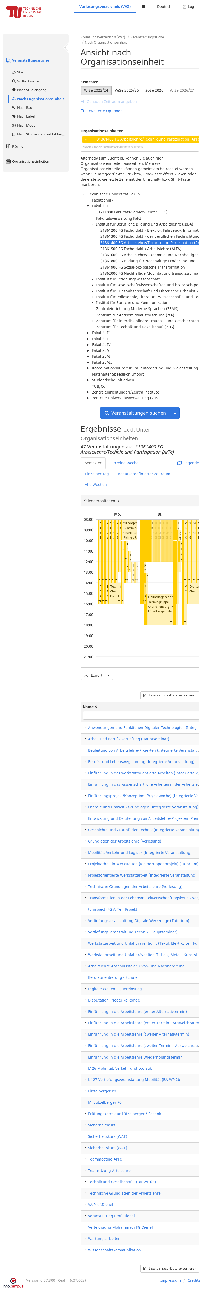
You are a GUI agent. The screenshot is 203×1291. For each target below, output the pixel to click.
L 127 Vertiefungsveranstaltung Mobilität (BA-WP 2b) (135, 1079)
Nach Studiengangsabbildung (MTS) (40, 134)
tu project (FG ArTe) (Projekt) (113, 909)
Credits (194, 1280)
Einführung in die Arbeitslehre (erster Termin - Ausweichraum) (144, 1022)
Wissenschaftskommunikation (114, 1249)
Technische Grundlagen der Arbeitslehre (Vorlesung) (135, 886)
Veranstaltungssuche (27, 60)
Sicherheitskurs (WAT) (107, 1136)
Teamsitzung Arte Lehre (109, 1170)
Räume (14, 146)
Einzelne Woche (124, 462)
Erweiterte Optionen (102, 110)
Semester (89, 81)
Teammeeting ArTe (105, 1159)
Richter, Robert (133, 537)
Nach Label (23, 116)
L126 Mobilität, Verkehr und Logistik (120, 1068)
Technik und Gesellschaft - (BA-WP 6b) (122, 1181)
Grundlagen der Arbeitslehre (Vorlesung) (124, 841)
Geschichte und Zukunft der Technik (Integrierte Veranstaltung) (145, 829)
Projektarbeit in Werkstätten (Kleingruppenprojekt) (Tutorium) (143, 863)
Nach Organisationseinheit (37, 98)
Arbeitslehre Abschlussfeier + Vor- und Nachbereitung (136, 966)
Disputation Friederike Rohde (114, 1000)
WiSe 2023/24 (96, 90)
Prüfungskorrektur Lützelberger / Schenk (124, 1113)
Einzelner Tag (97, 473)
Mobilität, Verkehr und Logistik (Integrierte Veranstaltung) (140, 852)
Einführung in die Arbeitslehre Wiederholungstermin (135, 1057)
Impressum (170, 1280)
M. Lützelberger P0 (105, 1102)
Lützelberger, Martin (162, 611)
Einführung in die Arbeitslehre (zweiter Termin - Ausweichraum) (145, 1045)
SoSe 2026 (154, 90)
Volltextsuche (25, 81)
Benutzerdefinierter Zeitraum (144, 473)
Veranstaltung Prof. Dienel (111, 1215)
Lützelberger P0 (102, 1090)
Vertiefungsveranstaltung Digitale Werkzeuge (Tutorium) (138, 920)
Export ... (97, 675)
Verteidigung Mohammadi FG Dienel (120, 1227)
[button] (99, 579)
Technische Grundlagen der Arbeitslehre (124, 1193)
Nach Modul (23, 125)
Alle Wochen (96, 484)
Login (190, 6)
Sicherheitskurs (102, 1125)
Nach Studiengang (29, 89)
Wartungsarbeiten (104, 1238)
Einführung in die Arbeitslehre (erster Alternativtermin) (137, 1011)
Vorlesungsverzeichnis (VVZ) (105, 6)
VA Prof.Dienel (100, 1204)
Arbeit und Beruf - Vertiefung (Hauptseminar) (128, 738)
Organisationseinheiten (27, 161)
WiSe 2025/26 (127, 90)
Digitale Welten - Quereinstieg (115, 988)
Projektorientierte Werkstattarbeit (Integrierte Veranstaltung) (142, 875)
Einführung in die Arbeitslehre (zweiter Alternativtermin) (138, 1034)
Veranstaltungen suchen (135, 413)
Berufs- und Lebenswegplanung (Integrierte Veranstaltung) (141, 761)
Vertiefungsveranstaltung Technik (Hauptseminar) (132, 931)
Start (18, 72)
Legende (188, 462)
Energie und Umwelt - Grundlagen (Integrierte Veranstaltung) (143, 807)
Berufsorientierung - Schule (112, 977)
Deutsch (164, 6)
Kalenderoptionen (99, 500)
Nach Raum (23, 107)
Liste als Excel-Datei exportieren (169, 695)
